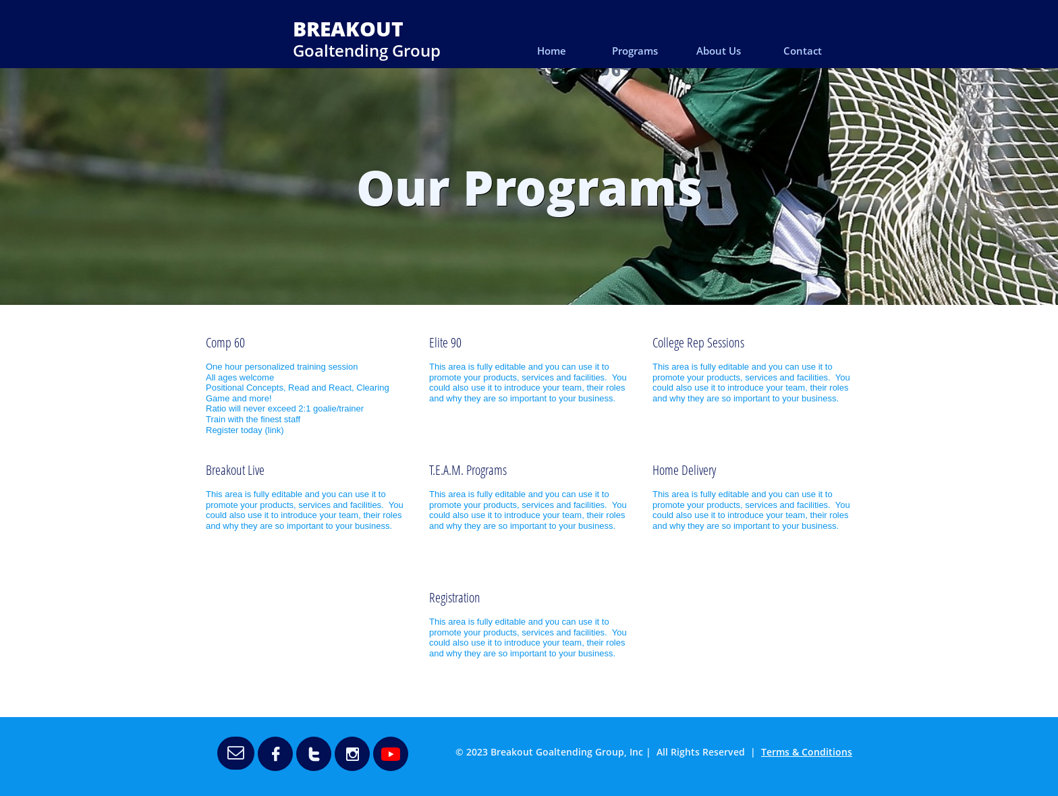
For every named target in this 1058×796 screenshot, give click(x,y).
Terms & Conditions (806, 751)
